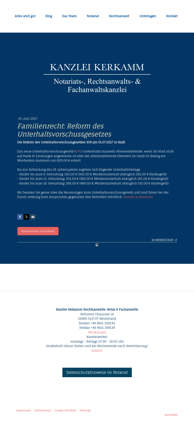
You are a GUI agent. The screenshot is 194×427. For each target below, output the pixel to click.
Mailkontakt (97, 332)
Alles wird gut (25, 16)
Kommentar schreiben (38, 231)
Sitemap (85, 410)
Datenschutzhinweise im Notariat (97, 372)
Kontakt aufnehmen (138, 197)
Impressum (23, 410)
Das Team (69, 16)
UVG (78, 151)
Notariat (93, 16)
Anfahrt (97, 350)
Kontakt (171, 16)
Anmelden (171, 415)
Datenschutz (42, 410)
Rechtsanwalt (119, 16)
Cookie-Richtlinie (65, 410)
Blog (48, 16)
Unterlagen (147, 16)
